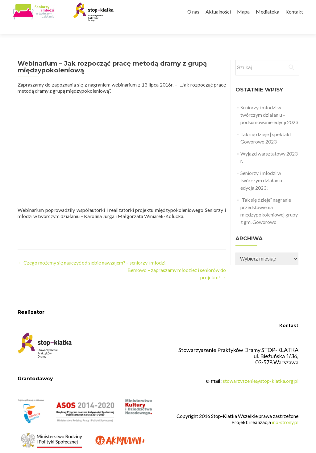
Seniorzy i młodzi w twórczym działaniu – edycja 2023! (262, 169)
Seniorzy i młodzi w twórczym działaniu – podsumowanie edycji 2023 (269, 104)
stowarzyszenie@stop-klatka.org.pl (260, 377)
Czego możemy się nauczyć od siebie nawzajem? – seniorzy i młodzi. (92, 252)
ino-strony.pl (285, 419)
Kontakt (294, 11)
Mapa (243, 11)
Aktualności (218, 11)
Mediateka (267, 11)
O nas (193, 11)
